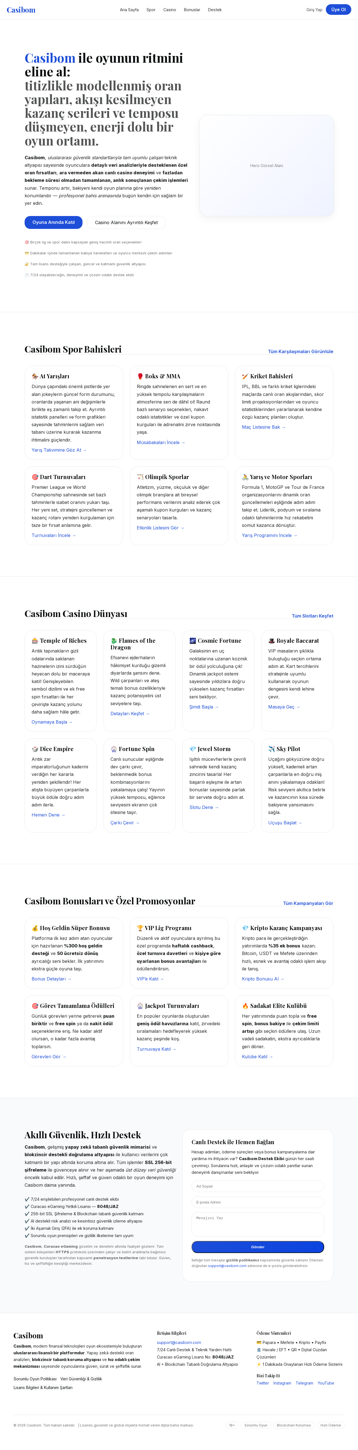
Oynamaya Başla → (52, 722)
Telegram (304, 1386)
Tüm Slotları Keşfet (312, 616)
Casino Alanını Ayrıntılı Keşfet (126, 222)
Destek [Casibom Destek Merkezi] (215, 9)
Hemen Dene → (48, 815)
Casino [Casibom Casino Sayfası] (169, 9)
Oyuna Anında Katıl (53, 222)
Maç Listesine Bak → (264, 427)
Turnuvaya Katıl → (156, 1049)
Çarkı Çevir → (125, 822)
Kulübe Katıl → (257, 1056)
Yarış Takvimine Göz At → (59, 450)
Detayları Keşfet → (130, 713)
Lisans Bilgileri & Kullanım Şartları (43, 1390)
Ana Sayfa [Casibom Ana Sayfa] (129, 9)
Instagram (282, 1386)
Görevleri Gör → (49, 1056)
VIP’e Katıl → (150, 979)
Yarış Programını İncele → (270, 535)
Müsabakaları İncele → (161, 442)
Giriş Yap (314, 9)
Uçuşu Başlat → (285, 822)
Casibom (21, 9)
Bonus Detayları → (52, 979)
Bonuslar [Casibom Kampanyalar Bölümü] (192, 9)
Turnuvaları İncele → (54, 535)
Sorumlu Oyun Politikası (35, 1382)
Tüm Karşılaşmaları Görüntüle (300, 351)
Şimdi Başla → (204, 707)
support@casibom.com (227, 1269)
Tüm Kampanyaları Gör (308, 903)
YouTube (326, 1386)
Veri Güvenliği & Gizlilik (81, 1382)
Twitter (262, 1386)
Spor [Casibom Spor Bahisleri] (151, 9)
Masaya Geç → (284, 707)
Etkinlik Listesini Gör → (161, 528)
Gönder (257, 1250)
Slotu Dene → (204, 807)
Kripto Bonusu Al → (263, 979)
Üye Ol (338, 9)
